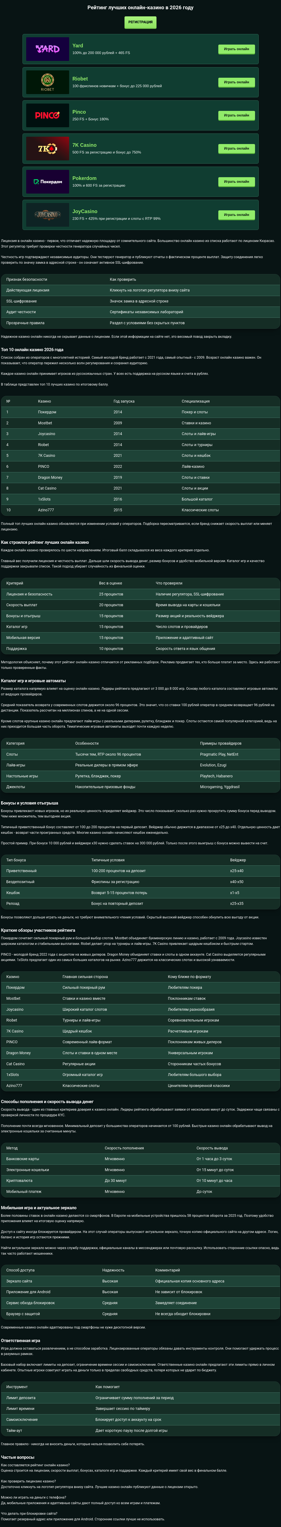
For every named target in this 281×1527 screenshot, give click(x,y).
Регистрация (140, 22)
